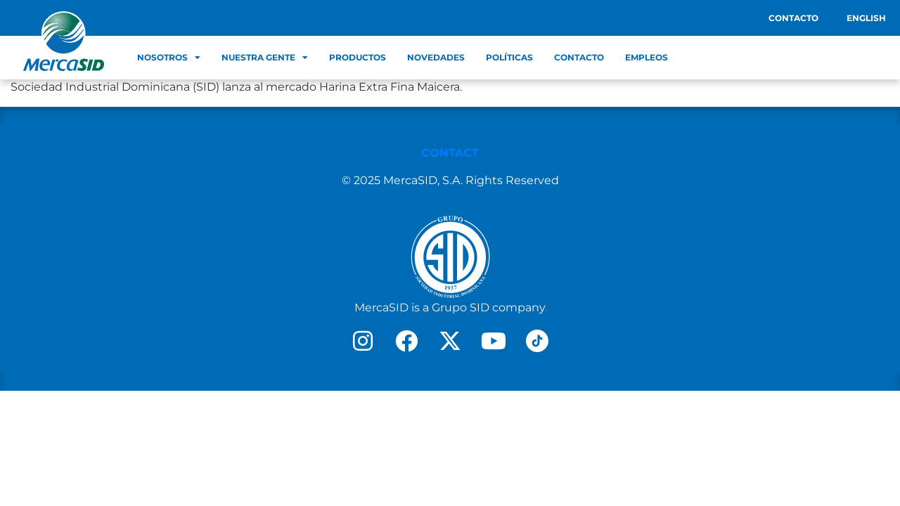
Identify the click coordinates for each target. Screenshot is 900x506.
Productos (357, 57)
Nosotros (168, 57)
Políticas (509, 57)
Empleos (646, 57)
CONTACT (450, 153)
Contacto (793, 18)
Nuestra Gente (264, 57)
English (866, 18)
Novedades (436, 57)
